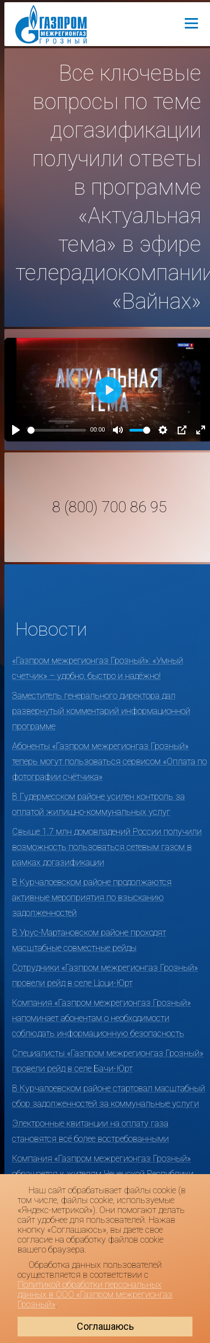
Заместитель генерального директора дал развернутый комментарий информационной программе (101, 711)
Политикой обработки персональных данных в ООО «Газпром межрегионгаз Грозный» (95, 1294)
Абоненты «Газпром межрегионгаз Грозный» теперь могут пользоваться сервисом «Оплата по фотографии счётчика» (109, 761)
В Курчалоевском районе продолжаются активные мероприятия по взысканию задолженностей (92, 897)
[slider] (56, 430)
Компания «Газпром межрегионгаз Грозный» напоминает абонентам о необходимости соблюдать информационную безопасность (101, 1018)
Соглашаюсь (105, 1326)
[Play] (16, 430)
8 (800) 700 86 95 (109, 507)
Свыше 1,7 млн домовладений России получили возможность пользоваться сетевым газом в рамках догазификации (107, 847)
